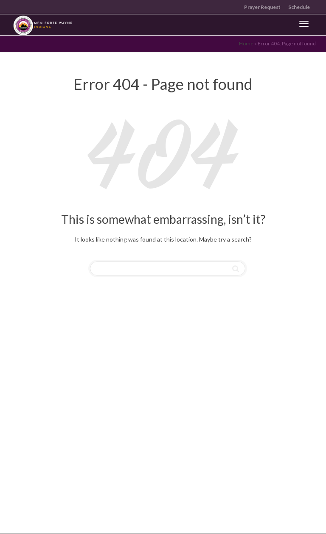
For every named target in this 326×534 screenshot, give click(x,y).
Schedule (299, 7)
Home (246, 43)
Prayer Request (262, 7)
